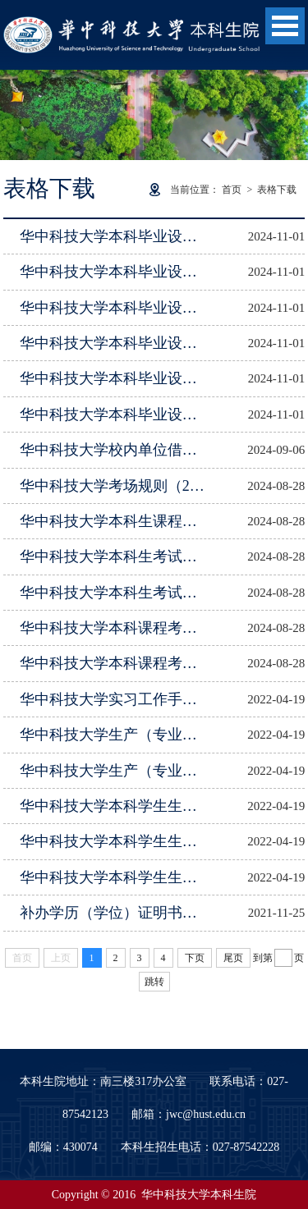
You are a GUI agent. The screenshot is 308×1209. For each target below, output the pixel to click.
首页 (231, 189)
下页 (195, 958)
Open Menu (285, 25)
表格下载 (277, 189)
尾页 (233, 958)
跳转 (154, 981)
